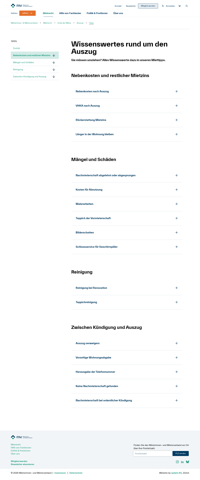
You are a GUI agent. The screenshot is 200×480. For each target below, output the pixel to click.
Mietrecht (48, 14)
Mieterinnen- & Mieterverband (24, 24)
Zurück (16, 49)
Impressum (60, 473)
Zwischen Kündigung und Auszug (29, 78)
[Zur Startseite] (31, 6)
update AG (176, 473)
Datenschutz (75, 473)
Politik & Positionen (97, 14)
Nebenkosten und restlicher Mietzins (31, 56)
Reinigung (18, 71)
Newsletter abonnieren (22, 464)
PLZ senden (180, 453)
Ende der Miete (64, 24)
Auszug (80, 24)
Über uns (118, 14)
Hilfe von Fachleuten (70, 14)
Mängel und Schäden (23, 63)
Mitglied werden (19, 461)
